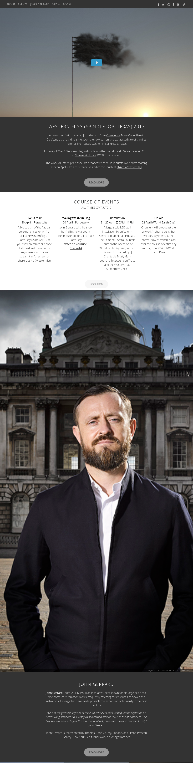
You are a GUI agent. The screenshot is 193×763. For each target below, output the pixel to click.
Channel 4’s (113, 135)
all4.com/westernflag (129, 167)
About (11, 4)
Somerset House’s (124, 236)
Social (67, 4)
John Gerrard (39, 4)
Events (23, 4)
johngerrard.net (120, 737)
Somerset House (85, 155)
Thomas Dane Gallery (98, 733)
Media (56, 4)
